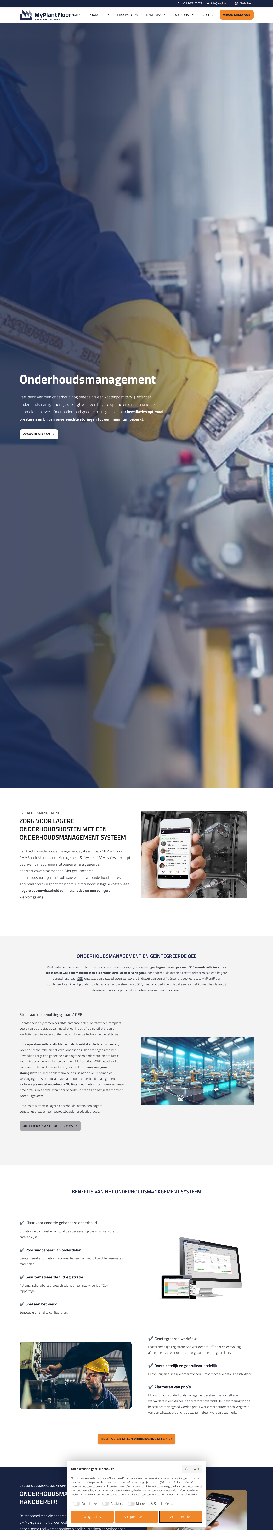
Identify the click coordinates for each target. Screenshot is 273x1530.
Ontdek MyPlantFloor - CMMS (50, 1125)
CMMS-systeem (32, 1522)
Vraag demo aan (236, 14)
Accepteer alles (180, 1516)
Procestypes (127, 14)
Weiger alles (92, 1516)
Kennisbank (155, 14)
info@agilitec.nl (220, 3)
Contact (209, 14)
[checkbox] (84, 1503)
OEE (80, 978)
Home (76, 14)
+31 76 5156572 (192, 3)
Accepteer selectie (136, 1516)
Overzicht (192, 1469)
